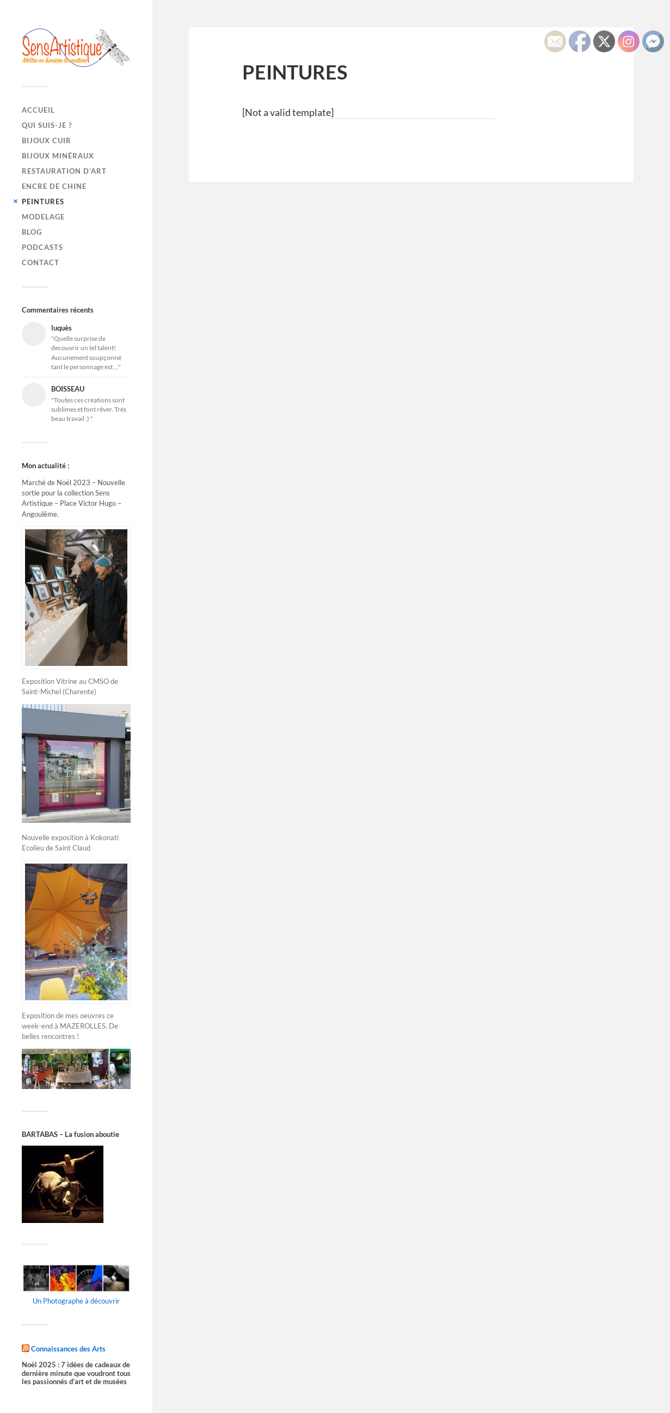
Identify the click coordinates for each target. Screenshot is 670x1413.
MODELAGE (43, 216)
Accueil (38, 110)
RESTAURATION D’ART (64, 171)
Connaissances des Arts (68, 1348)
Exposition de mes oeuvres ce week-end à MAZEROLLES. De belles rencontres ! (70, 1026)
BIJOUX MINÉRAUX (58, 155)
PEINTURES (43, 201)
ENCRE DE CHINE (54, 186)
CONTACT (40, 262)
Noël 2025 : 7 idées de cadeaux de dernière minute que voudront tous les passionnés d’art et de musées (76, 1373)
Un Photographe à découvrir (76, 1300)
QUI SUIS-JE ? (47, 125)
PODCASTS (42, 247)
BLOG (32, 232)
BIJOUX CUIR (46, 140)
